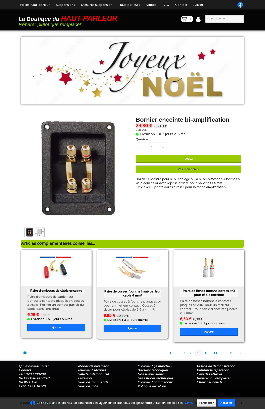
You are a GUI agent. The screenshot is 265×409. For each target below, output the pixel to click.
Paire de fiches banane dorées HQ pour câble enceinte (209, 293)
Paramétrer (206, 403)
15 (231, 353)
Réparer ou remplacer (214, 378)
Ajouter (188, 158)
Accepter (226, 403)
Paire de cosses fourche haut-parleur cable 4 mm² (132, 294)
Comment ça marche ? (154, 366)
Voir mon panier (188, 169)
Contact (181, 5)
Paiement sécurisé (92, 370)
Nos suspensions (150, 374)
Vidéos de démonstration (216, 366)
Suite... (189, 403)
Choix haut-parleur (211, 382)
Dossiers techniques (152, 370)
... (177, 353)
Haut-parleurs (129, 5)
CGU (31, 386)
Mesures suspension (96, 5)
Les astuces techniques (155, 378)
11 (215, 353)
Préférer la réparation (213, 370)
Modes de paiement (93, 366)
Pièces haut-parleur (35, 5)
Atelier (198, 5)
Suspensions (65, 5)
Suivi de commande (93, 382)
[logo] (68, 20)
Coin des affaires (209, 374)
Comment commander (155, 382)
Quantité (142, 139)
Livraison (85, 378)
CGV (22, 386)
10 (206, 353)
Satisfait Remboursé (93, 374)
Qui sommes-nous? (34, 366)
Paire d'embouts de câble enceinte (56, 291)
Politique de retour (151, 386)
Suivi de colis (88, 386)
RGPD (41, 386)
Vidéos (151, 5)
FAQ (165, 5)
